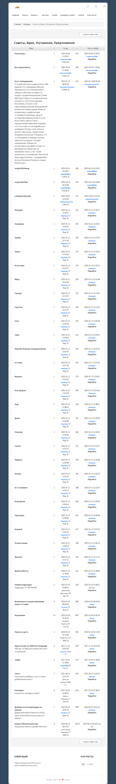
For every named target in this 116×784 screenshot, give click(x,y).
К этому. (19, 362)
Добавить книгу (68, 15)
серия (17, 660)
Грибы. (18, 237)
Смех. (17, 335)
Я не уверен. (20, 390)
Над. (17, 404)
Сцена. (18, 446)
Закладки (19, 690)
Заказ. (18, 251)
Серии (54, 15)
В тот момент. (21, 487)
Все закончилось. (23, 67)
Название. (19, 224)
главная (17, 763)
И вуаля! (18, 529)
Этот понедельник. (24, 81)
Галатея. (19, 307)
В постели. (20, 265)
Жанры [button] (34, 15)
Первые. (19, 460)
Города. (18, 293)
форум (24, 763)
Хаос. (17, 321)
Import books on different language (31, 646)
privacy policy (32, 765)
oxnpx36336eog (22, 168)
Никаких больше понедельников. (30, 349)
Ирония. (18, 557)
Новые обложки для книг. (27, 724)
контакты (31, 763)
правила (23, 765)
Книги (25, 15)
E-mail (87, 764)
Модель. (18, 376)
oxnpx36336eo (21, 182)
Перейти (92, 59)
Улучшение (20, 615)
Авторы (45, 15)
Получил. (19, 432)
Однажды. (20, 515)
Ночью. (18, 473)
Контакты (91, 15)
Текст (17, 673)
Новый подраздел (23, 584)
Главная (15, 15)
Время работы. (22, 571)
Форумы (26, 24)
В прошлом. (20, 501)
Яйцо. (17, 279)
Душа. (17, 418)
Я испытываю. (21, 543)
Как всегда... (20, 53)
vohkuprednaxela (23, 196)
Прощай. (19, 210)
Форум (81, 15)
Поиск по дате (21, 632)
